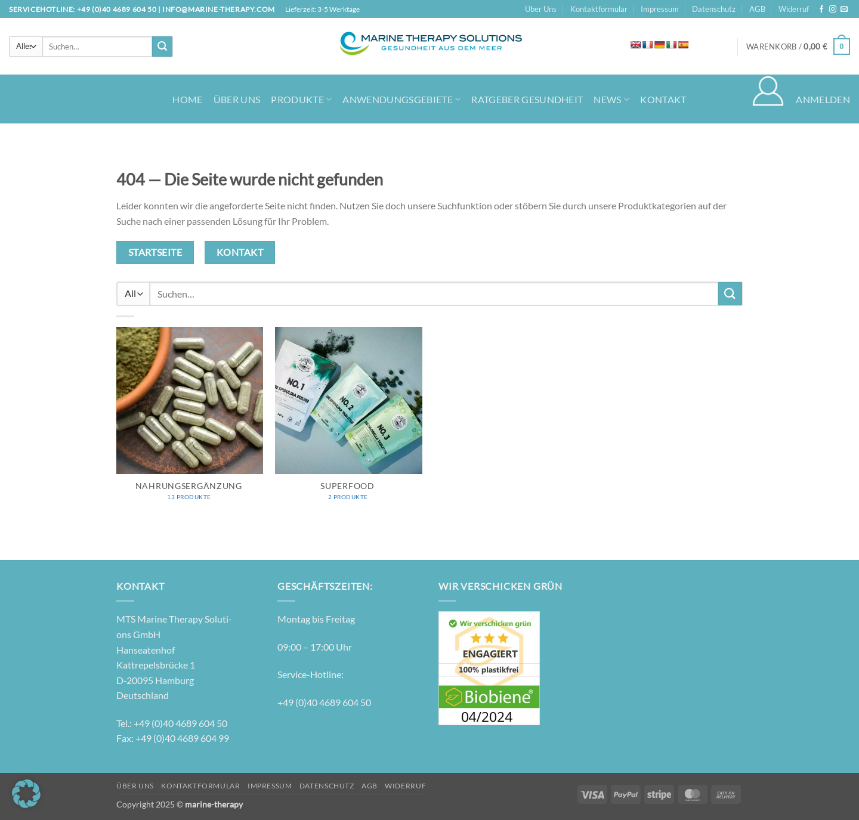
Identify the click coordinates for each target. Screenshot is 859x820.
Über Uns (541, 9)
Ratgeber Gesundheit (527, 99)
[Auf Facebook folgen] (821, 9)
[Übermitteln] (162, 46)
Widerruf (793, 9)
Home (187, 99)
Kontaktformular (599, 9)
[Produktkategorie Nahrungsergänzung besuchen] (190, 420)
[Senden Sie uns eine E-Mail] (844, 9)
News (611, 99)
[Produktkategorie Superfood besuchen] (348, 420)
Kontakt (663, 99)
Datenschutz (714, 9)
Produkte (301, 99)
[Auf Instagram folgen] (832, 9)
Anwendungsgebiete (401, 99)
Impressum (660, 9)
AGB (757, 9)
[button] (798, 46)
